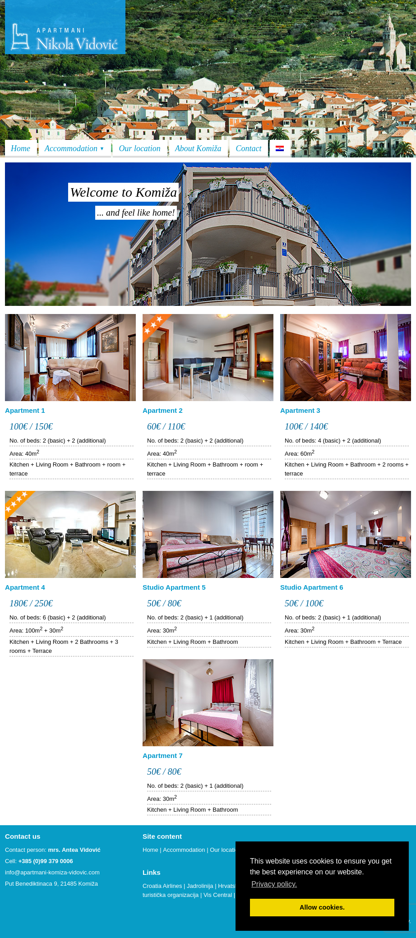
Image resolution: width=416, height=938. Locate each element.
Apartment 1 (25, 410)
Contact (248, 148)
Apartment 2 (163, 410)
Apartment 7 (163, 755)
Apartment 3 (300, 410)
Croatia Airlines (162, 886)
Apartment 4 (25, 587)
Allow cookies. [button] (322, 907)
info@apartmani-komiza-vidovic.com (52, 872)
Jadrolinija (200, 886)
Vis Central (217, 895)
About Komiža (198, 148)
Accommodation (74, 148)
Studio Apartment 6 (311, 587)
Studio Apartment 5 (174, 587)
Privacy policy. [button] (274, 884)
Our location (140, 148)
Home (20, 148)
